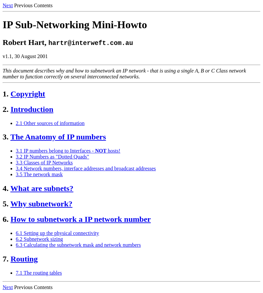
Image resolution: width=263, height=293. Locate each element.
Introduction (32, 109)
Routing (24, 259)
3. (6, 137)
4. (6, 188)
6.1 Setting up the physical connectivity (57, 233)
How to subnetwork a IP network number (81, 219)
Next (8, 5)
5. (6, 203)
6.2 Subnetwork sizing (39, 239)
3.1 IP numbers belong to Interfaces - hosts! (68, 151)
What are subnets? (42, 188)
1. (6, 94)
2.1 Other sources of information (50, 123)
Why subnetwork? (42, 203)
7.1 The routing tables (39, 273)
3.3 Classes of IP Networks (44, 162)
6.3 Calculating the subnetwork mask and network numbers (78, 245)
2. (6, 109)
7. (6, 259)
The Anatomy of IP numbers (58, 137)
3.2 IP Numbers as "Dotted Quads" (52, 156)
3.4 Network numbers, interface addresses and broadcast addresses (86, 168)
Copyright (28, 94)
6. (6, 219)
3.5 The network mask (39, 174)
